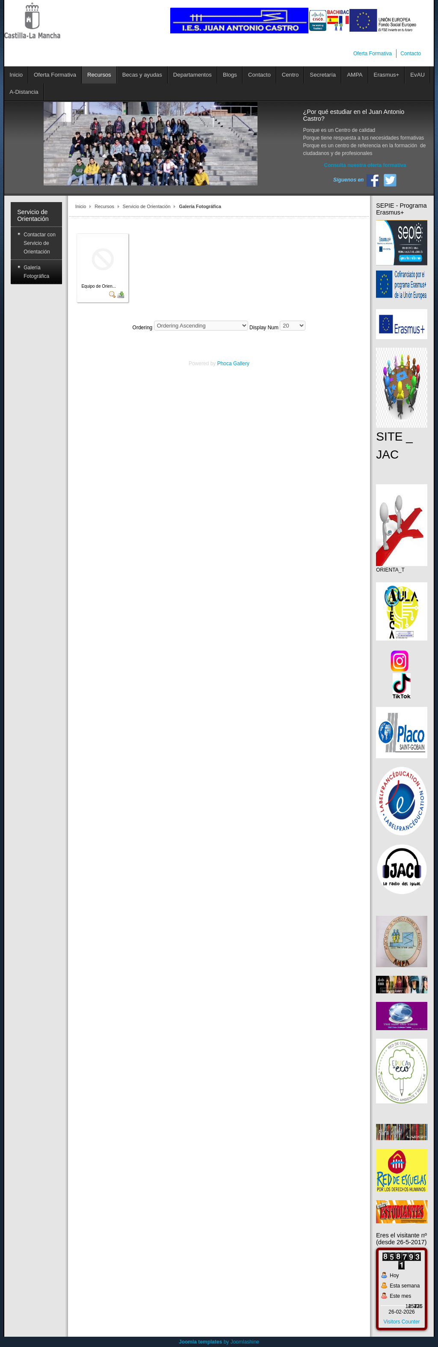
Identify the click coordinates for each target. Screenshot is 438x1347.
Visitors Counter (401, 1322)
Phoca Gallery (233, 364)
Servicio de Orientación (147, 206)
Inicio (80, 206)
